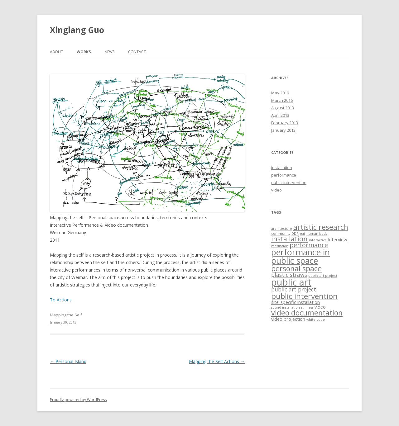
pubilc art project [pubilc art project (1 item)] (322, 275)
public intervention (288, 182)
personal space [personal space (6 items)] (296, 268)
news (109, 51)
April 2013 (280, 115)
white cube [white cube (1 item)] (315, 319)
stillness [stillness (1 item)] (307, 307)
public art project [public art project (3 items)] (293, 289)
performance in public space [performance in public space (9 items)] (300, 256)
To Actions (61, 300)
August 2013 (282, 108)
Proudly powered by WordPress (78, 399)
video (276, 190)
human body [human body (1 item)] (316, 233)
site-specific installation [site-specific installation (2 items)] (295, 302)
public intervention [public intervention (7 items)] (304, 296)
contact (137, 51)
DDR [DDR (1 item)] (295, 233)
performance (283, 175)
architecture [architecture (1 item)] (281, 228)
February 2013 (284, 122)
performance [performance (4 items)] (309, 245)
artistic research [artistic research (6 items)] (320, 227)
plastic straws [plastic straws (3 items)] (289, 274)
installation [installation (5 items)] (289, 238)
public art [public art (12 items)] (291, 282)
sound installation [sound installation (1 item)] (285, 307)
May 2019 (280, 93)
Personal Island (68, 361)
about (56, 51)
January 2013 (283, 130)
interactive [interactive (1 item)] (318, 240)
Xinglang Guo (77, 30)
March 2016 (282, 100)
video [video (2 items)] (320, 307)
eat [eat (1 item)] (302, 233)
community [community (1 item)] (280, 233)
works (84, 51)
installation (281, 167)
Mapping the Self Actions (217, 361)
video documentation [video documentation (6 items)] (307, 313)
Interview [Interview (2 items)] (337, 239)
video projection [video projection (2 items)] (288, 319)
